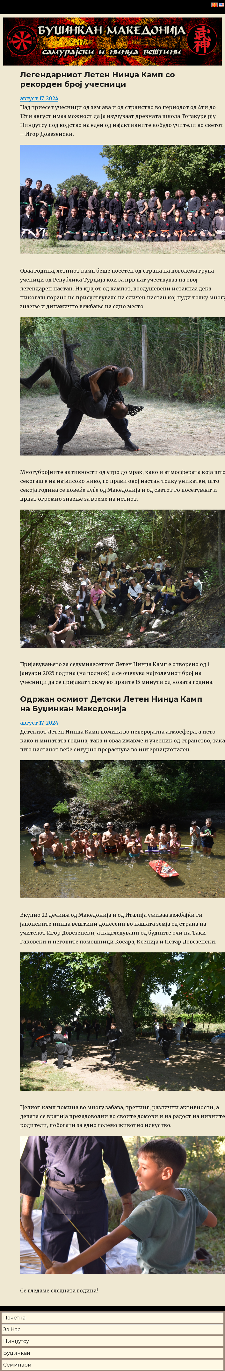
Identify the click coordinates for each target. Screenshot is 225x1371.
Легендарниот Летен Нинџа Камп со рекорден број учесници (97, 79)
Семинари (17, 1365)
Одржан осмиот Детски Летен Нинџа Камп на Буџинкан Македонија (111, 703)
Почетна (14, 1318)
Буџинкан (16, 1353)
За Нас (11, 1329)
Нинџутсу (16, 1341)
